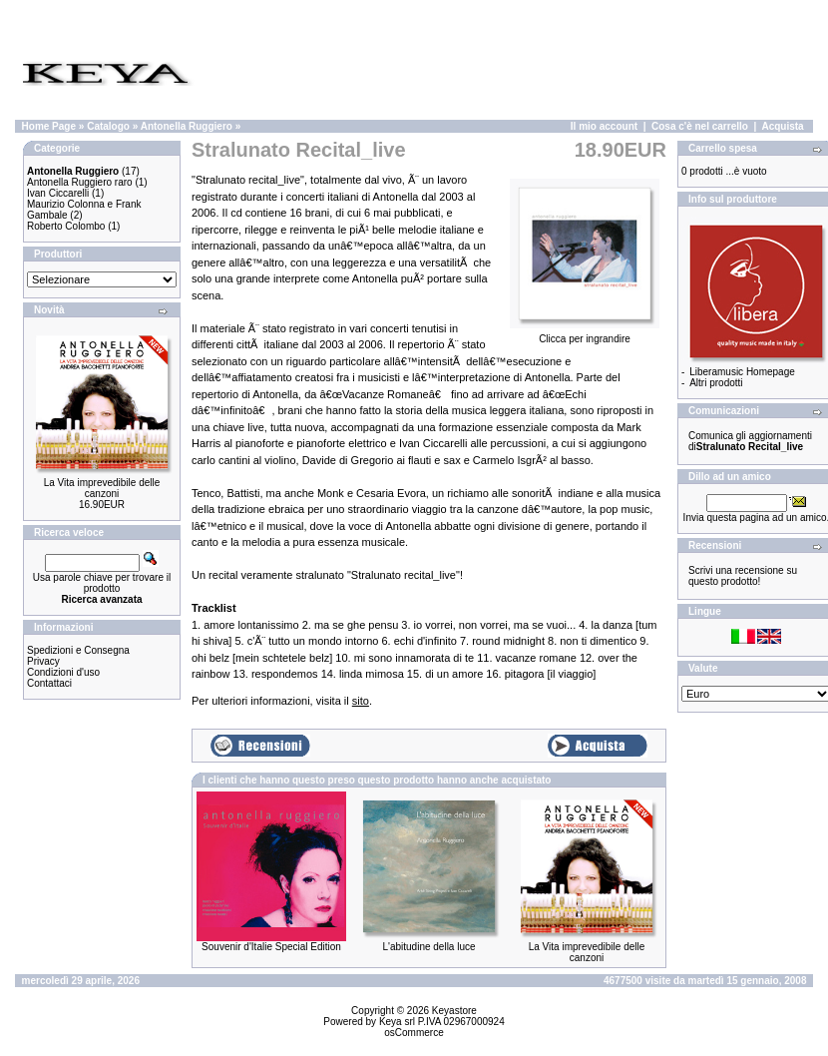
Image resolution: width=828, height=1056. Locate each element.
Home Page (49, 126)
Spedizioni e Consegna (78, 650)
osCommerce (413, 1032)
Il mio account (604, 126)
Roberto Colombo (66, 226)
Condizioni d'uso (63, 672)
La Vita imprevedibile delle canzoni (102, 488)
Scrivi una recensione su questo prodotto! (742, 576)
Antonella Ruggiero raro (80, 182)
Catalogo (108, 126)
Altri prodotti (715, 382)
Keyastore (454, 1010)
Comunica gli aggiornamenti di (750, 441)
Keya (390, 1021)
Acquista (782, 126)
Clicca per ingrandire (584, 334)
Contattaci (49, 683)
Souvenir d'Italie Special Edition (271, 946)
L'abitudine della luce (428, 946)
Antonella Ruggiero (186, 126)
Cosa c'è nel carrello (699, 126)
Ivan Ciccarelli (58, 193)
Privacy (43, 661)
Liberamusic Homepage (742, 371)
